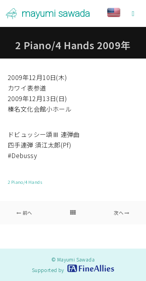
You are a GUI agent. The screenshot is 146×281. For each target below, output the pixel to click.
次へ (122, 212)
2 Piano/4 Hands (25, 182)
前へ (24, 212)
